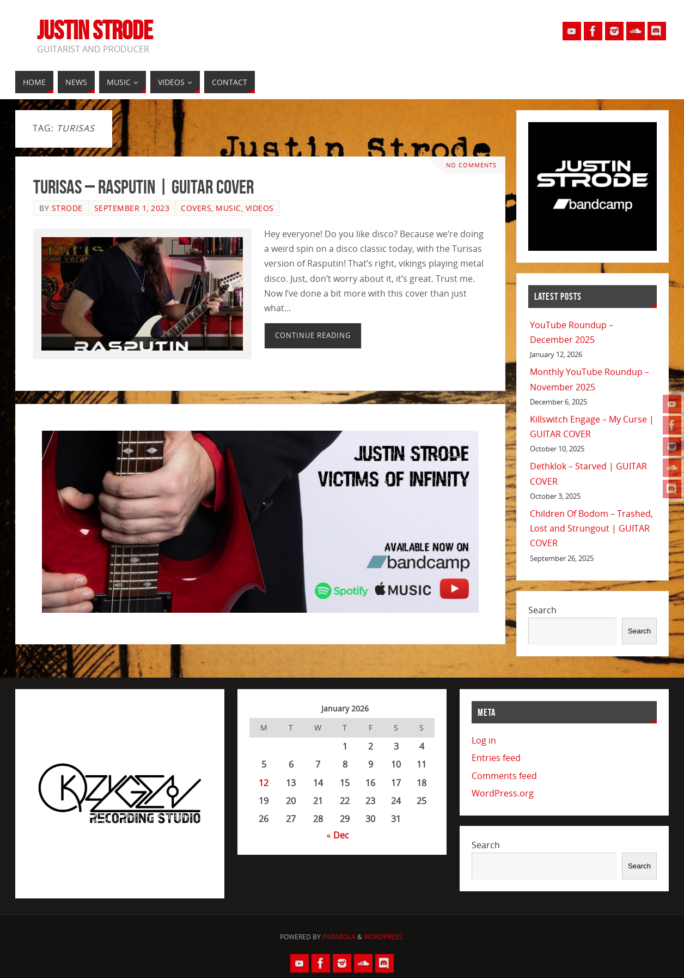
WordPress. (384, 936)
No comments (471, 165)
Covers (196, 208)
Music (228, 208)
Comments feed (504, 776)
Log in (484, 740)
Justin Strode (95, 30)
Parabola (339, 936)
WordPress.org (503, 793)
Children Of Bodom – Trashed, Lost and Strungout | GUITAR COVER (591, 528)
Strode (67, 208)
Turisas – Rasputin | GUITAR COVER (143, 186)
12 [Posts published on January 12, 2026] (263, 783)
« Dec (338, 835)
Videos (260, 208)
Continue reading (313, 335)
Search (542, 610)
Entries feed (496, 758)
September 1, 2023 (132, 208)
